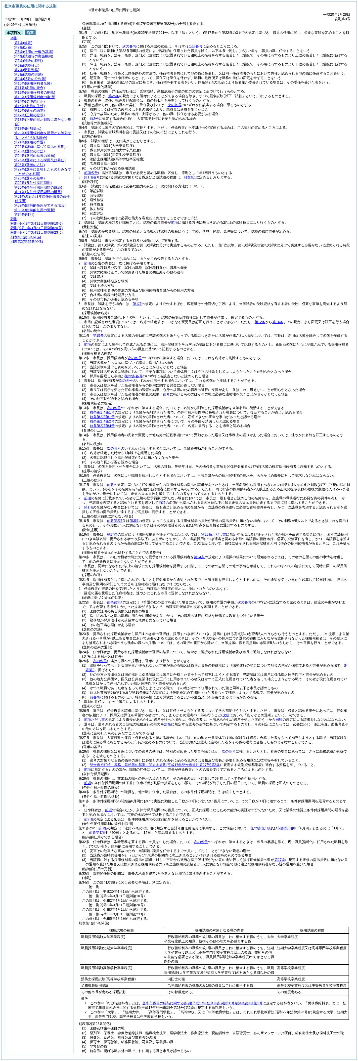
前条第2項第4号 (102, 426)
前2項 (88, 819)
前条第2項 (115, 521)
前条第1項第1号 (102, 412)
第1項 (137, 304)
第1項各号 (92, 177)
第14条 (277, 322)
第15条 (98, 336)
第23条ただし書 (213, 534)
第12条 (260, 322)
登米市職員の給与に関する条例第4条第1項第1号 (202, 1003)
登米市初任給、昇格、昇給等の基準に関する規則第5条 (155, 765)
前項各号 (91, 173)
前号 (166, 394)
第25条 (113, 96)
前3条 (102, 828)
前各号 (95, 697)
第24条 (199, 557)
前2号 (94, 119)
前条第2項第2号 (102, 421)
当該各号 (195, 46)
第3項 (134, 521)
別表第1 (189, 177)
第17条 (112, 534)
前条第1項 (285, 828)
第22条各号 (133, 376)
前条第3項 (115, 602)
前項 (174, 222)
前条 (110, 485)
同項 (278, 719)
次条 (167, 724)
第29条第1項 (260, 828)
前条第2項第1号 (102, 417)
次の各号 (129, 46)
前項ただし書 (94, 719)
